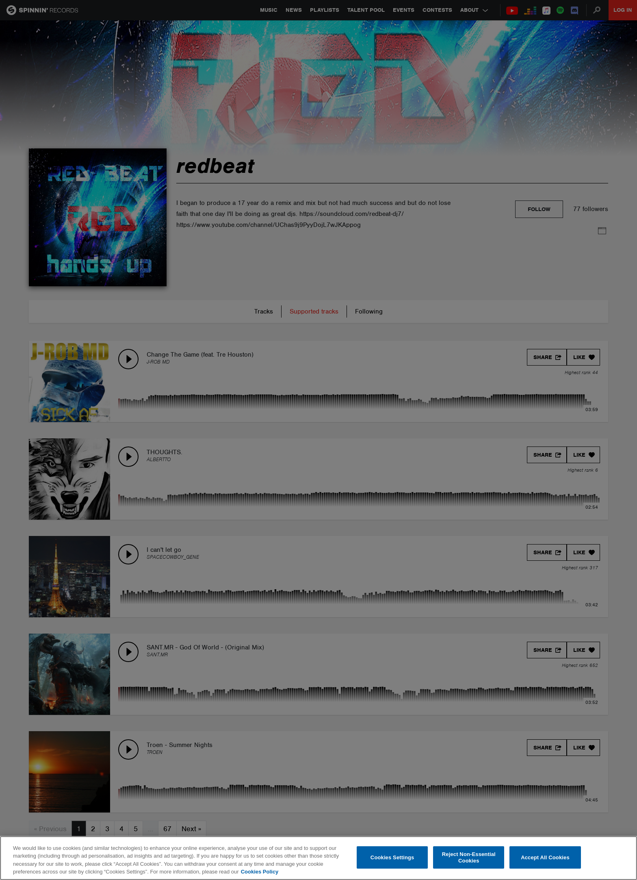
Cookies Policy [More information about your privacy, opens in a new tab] (259, 872)
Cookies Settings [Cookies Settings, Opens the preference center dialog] (392, 857)
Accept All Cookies (545, 857)
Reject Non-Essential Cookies (469, 857)
